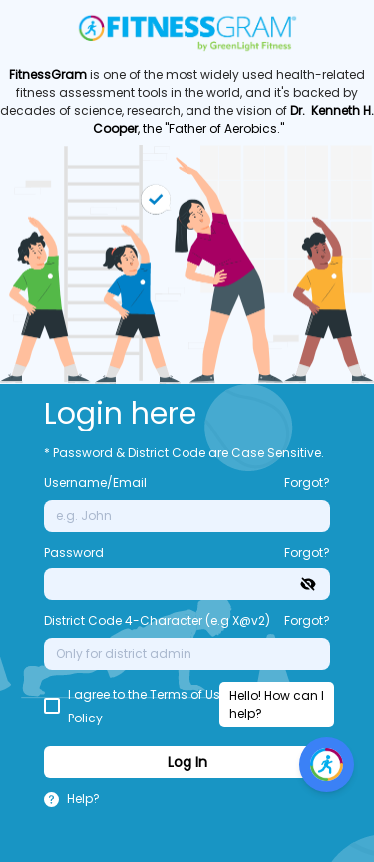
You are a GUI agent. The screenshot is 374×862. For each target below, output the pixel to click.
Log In (187, 762)
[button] (83, 802)
